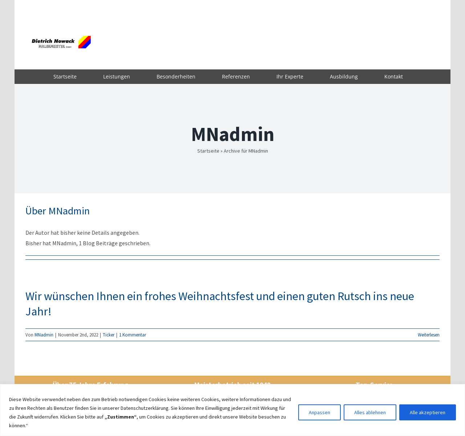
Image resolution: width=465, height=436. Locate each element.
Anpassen (319, 412)
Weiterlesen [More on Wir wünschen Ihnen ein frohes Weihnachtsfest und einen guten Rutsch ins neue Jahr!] (429, 335)
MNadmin (44, 335)
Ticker (108, 335)
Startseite (208, 151)
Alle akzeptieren (427, 412)
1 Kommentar (132, 335)
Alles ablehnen (370, 412)
